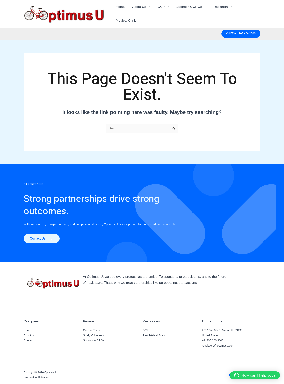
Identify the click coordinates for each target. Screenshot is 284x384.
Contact (28, 337)
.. (200, 280)
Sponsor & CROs (93, 337)
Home (121, 12)
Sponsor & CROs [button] (190, 12)
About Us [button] (141, 12)
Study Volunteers (93, 332)
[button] (148, 12)
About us (29, 332)
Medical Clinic (246, 12)
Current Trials (91, 327)
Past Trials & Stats (154, 332)
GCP (146, 327)
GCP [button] (162, 12)
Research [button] (220, 12)
